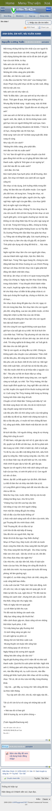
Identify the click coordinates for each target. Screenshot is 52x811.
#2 (47, 767)
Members (19, 16)
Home (10, 3)
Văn (31, 771)
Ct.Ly (5, 746)
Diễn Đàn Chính (8, 771)
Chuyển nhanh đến (12, 778)
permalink (45, 42)
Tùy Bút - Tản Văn (19, 774)
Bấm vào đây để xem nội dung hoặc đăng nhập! (19, 756)
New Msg (7, 16)
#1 (47, 740)
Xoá (47, 3)
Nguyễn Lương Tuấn (13, 42)
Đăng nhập (44, 16)
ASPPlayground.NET (20, 802)
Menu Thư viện (29, 3)
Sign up (32, 16)
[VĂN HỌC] (22, 771)
